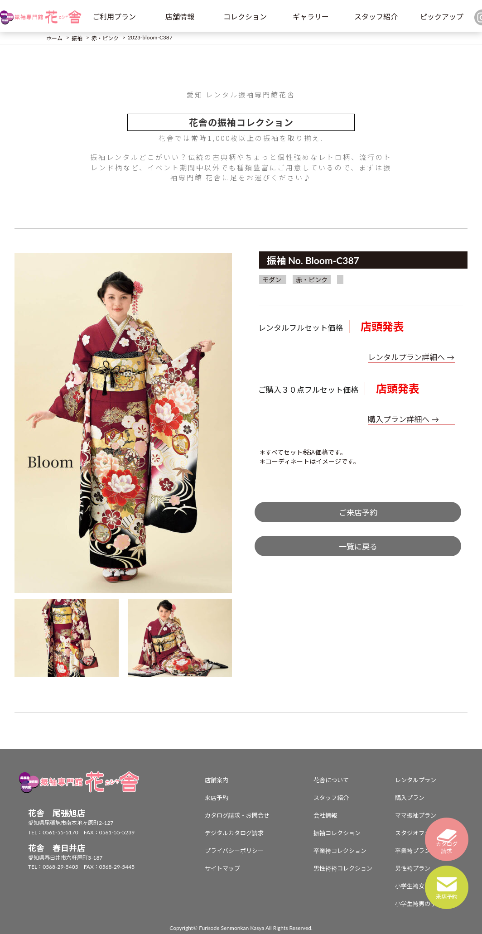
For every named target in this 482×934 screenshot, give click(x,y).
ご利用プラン (114, 16)
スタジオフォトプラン (424, 833)
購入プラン (409, 797)
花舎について (331, 780)
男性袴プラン (412, 868)
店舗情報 (179, 16)
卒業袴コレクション (339, 850)
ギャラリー (311, 16)
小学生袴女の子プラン (424, 886)
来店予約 (216, 797)
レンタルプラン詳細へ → (411, 357)
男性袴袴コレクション (342, 868)
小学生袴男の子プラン (424, 903)
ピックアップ (441, 16)
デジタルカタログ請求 (234, 833)
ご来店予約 (358, 512)
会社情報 (325, 815)
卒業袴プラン (412, 850)
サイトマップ (222, 868)
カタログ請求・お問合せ (237, 815)
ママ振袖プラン (415, 815)
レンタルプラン (415, 780)
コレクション (245, 16)
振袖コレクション (337, 833)
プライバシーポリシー (234, 850)
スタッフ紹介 (376, 16)
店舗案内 (216, 780)
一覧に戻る (358, 546)
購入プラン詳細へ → (403, 419)
